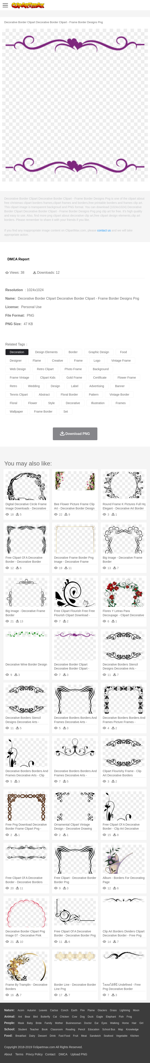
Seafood (108, 1035)
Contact (50, 1054)
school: (9, 1029)
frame (78, 360)
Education (93, 1029)
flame (37, 360)
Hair (134, 1023)
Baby (30, 1023)
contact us (104, 230)
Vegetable (121, 1035)
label (74, 386)
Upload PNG (79, 1054)
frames (121, 403)
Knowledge (132, 1029)
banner (120, 386)
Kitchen (134, 1035)
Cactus (54, 1010)
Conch (64, 1010)
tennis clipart (19, 394)
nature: (9, 1010)
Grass (113, 1010)
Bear (27, 1016)
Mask (21, 1023)
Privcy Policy (34, 1054)
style (51, 403)
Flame (91, 1010)
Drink (53, 1035)
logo (97, 360)
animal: (9, 1016)
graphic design (99, 352)
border (73, 352)
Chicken (64, 1016)
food (123, 352)
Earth (74, 1010)
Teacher (34, 1029)
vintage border (119, 394)
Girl (141, 1023)
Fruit (75, 1035)
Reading (70, 1029)
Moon (136, 1010)
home (125, 1023)
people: (9, 1023)
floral (13, 403)
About (8, 1054)
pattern (93, 394)
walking (114, 1023)
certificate (100, 377)
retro (13, 386)
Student (22, 1029)
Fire (82, 1010)
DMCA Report (18, 259)
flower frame (127, 377)
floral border (69, 394)
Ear (97, 1023)
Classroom (56, 1029)
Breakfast (20, 1035)
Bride (39, 1023)
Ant (20, 1016)
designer (16, 360)
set (65, 411)
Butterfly (45, 1016)
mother (59, 1023)
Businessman (73, 1023)
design (55, 386)
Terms (19, 1054)
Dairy (32, 1035)
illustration (98, 403)
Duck (90, 1016)
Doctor (88, 1023)
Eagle (99, 1016)
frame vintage (19, 377)
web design (18, 369)
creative (57, 360)
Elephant (111, 1016)
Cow (74, 1016)
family (48, 1023)
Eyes (104, 1023)
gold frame (74, 377)
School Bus (108, 1029)
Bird (35, 1016)
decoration (17, 352)
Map (120, 1029)
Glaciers (102, 1010)
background (101, 369)
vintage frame (121, 360)
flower (32, 403)
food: (8, 1035)
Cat (55, 1016)
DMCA (63, 1054)
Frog (129, 1016)
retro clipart (45, 369)
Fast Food (64, 1035)
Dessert (42, 1035)
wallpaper (16, 411)
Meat (84, 1035)
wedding (34, 386)
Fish (121, 1016)
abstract (44, 394)
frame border (43, 411)
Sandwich (95, 1035)
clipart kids (48, 377)
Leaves (43, 1010)
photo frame (73, 369)
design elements (46, 352)
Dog (82, 1016)
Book (45, 1029)
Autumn (31, 1010)
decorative (73, 403)
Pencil (81, 1029)
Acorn (21, 1010)
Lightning (125, 1010)
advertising (96, 386)
